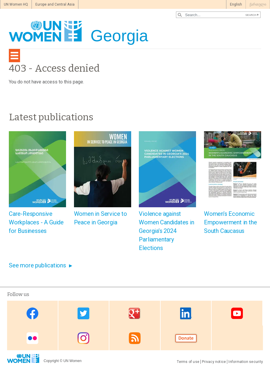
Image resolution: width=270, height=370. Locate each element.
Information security (245, 362)
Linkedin (186, 313)
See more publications (37, 265)
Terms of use (188, 362)
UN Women (72, 361)
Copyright (51, 361)
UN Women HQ (16, 4)
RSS (134, 338)
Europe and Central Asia (55, 4)
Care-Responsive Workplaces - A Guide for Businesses (36, 222)
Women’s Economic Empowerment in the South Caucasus (230, 222)
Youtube (237, 313)
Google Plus (134, 313)
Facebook (32, 313)
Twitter (83, 313)
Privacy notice (214, 362)
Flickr (32, 338)
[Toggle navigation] (14, 55)
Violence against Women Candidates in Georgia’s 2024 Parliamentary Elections (166, 230)
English (236, 4)
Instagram (83, 338)
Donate (186, 338)
